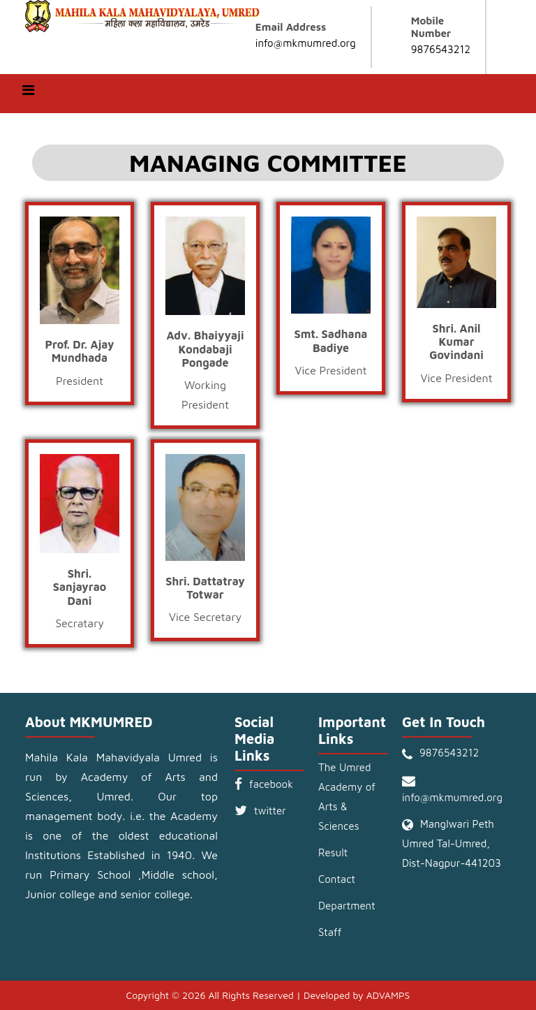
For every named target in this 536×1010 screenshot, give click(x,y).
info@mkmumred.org (305, 43)
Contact (336, 879)
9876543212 (440, 49)
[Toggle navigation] (27, 94)
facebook (271, 784)
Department (346, 906)
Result (333, 852)
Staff (329, 932)
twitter (270, 811)
